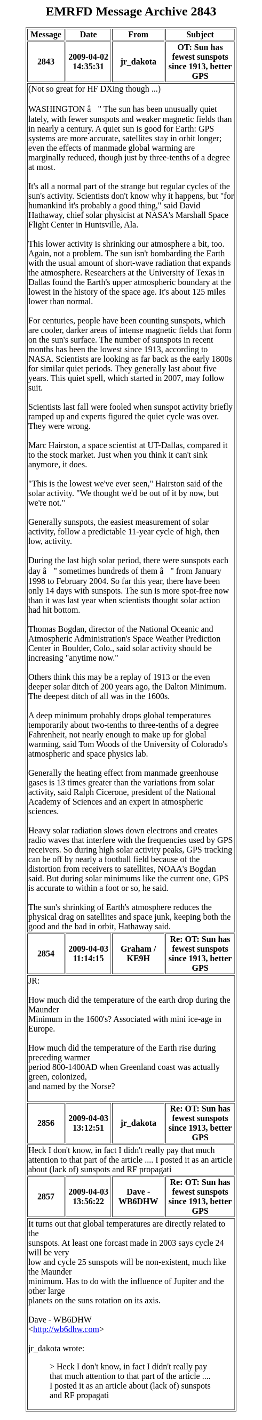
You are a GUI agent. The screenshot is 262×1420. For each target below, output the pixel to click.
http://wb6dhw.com (66, 1329)
